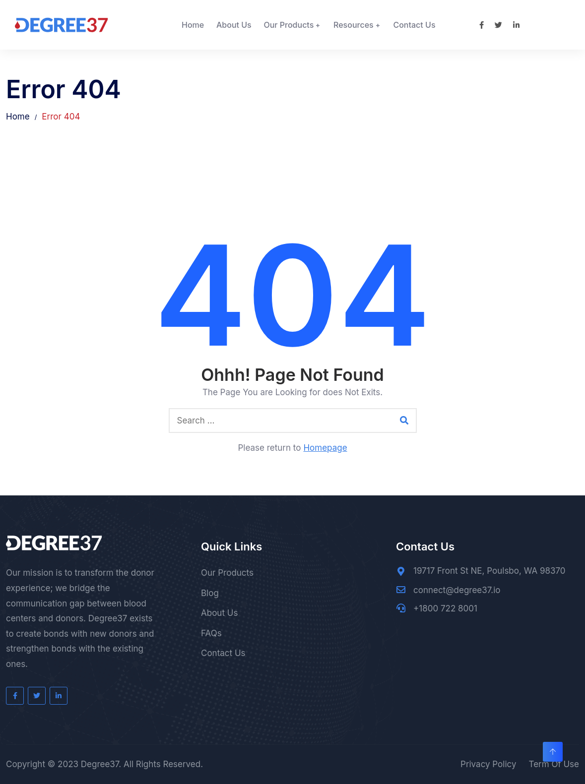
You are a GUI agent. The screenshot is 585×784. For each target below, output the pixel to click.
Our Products (288, 25)
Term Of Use (553, 764)
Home (193, 25)
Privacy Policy (488, 764)
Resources (353, 25)
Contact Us (414, 25)
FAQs (211, 633)
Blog (210, 593)
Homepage (325, 448)
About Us (234, 25)
